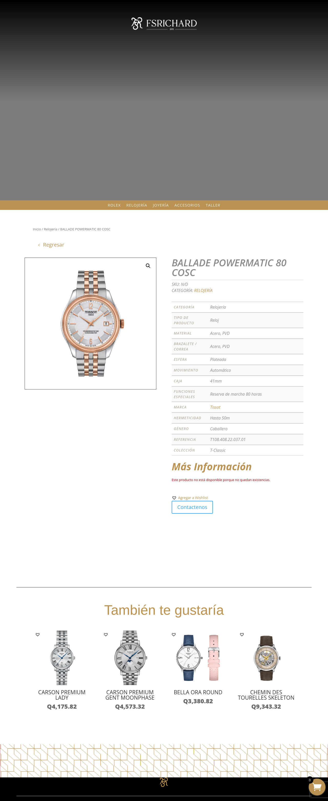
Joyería (161, 205)
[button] (190, 498)
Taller (213, 205)
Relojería (136, 205)
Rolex (114, 205)
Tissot (215, 407)
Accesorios (187, 205)
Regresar (53, 244)
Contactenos (192, 507)
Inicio (37, 229)
